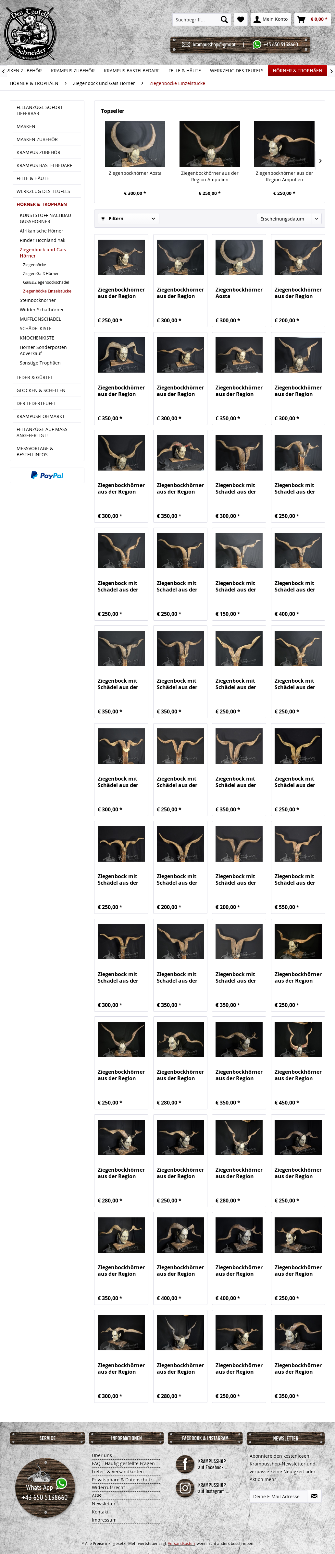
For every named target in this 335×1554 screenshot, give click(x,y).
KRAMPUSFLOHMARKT (41, 416)
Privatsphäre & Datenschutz (122, 1479)
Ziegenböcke (34, 265)
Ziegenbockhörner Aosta (135, 173)
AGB (96, 1495)
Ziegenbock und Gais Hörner (43, 252)
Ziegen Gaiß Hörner (41, 273)
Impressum (104, 1520)
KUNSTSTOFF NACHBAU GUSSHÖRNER (45, 218)
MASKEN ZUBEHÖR (37, 139)
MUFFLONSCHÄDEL (40, 319)
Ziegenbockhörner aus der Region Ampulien (210, 176)
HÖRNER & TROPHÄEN (42, 204)
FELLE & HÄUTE (33, 178)
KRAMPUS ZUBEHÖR (38, 152)
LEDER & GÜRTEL (35, 377)
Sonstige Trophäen (40, 363)
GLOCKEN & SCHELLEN (41, 390)
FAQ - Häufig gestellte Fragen (123, 1463)
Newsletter (104, 1503)
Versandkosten (181, 1543)
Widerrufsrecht (108, 1487)
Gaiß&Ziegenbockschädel (46, 282)
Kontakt (100, 1512)
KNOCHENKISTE (37, 338)
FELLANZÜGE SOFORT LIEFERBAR (40, 110)
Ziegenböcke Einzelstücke (47, 291)
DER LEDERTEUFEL (36, 403)
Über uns (102, 1455)
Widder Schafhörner (42, 309)
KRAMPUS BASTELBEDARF (44, 165)
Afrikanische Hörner (41, 231)
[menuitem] (201, 19)
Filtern (112, 218)
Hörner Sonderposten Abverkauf (43, 350)
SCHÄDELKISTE (36, 328)
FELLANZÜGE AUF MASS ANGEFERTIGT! (42, 432)
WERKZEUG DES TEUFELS (43, 191)
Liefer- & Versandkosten (118, 1471)
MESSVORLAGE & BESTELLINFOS (35, 451)
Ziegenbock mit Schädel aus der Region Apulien (236, 488)
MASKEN (26, 126)
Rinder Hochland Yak (42, 240)
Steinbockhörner (38, 300)
